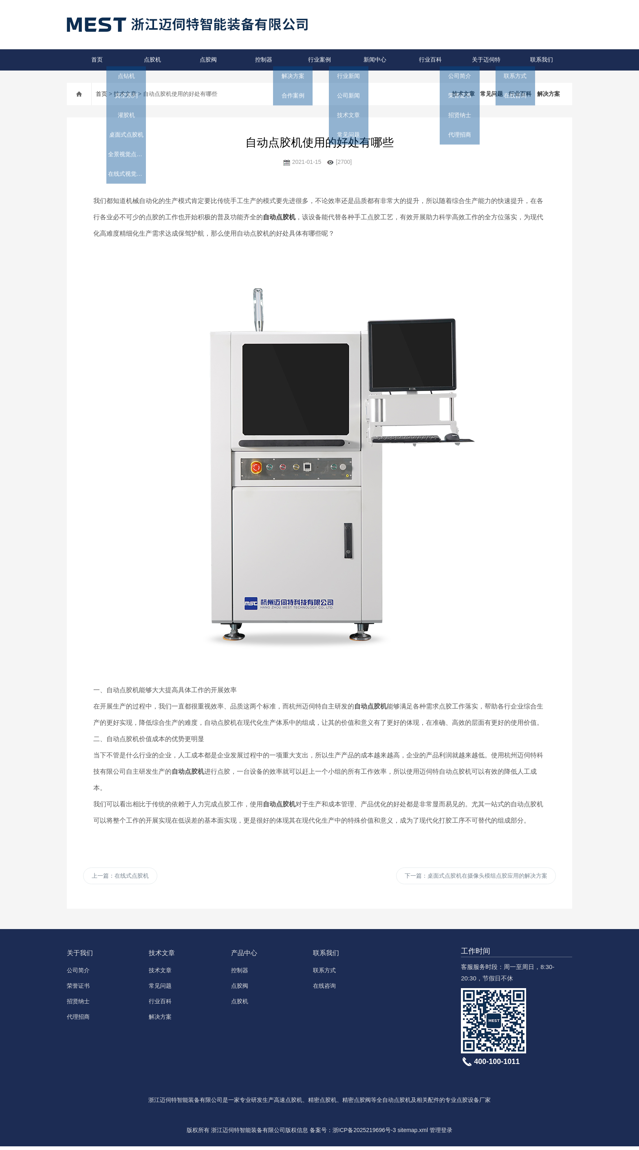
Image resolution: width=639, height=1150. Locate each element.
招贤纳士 (78, 1005)
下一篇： (476, 877)
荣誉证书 (78, 989)
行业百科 (428, 59)
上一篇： (120, 877)
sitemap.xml (412, 1133)
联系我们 (539, 59)
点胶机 (150, 59)
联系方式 (324, 974)
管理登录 (441, 1133)
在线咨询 (324, 989)
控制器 (261, 59)
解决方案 (548, 93)
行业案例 (317, 59)
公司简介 (78, 974)
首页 (94, 59)
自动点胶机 (279, 217)
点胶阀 (205, 59)
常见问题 (491, 93)
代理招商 (78, 1020)
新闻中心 (372, 59)
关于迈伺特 (483, 59)
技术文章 (125, 93)
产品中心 (244, 956)
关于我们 (80, 956)
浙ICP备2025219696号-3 (364, 1133)
